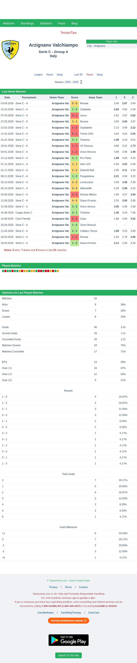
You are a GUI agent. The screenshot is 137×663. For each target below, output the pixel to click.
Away (60, 74)
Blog (74, 23)
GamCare (93, 612)
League (38, 74)
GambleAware (46, 612)
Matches (8, 23)
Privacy (53, 587)
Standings (27, 23)
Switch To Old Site (68, 655)
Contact (83, 587)
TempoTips (68, 32)
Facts (61, 23)
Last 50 (78, 74)
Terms (68, 587)
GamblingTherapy (71, 612)
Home (49, 74)
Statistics (46, 23)
